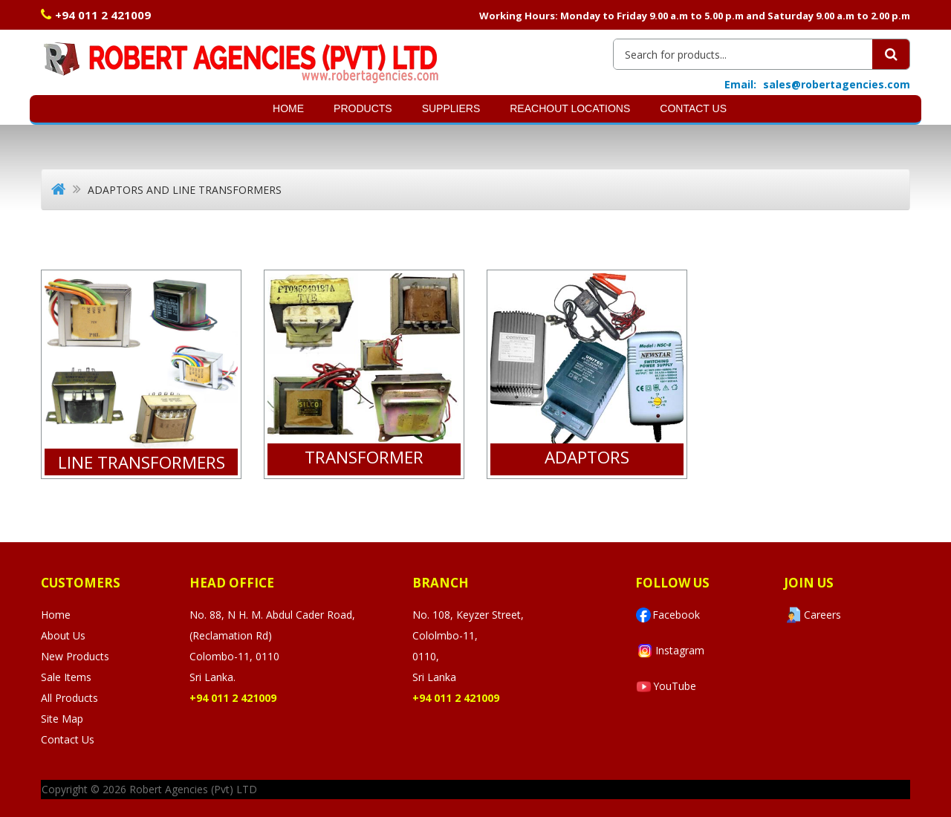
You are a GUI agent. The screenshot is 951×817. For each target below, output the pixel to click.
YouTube (665, 686)
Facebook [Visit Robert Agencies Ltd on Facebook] (667, 615)
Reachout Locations (570, 108)
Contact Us (693, 108)
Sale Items (66, 677)
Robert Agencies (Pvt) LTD (193, 789)
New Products (75, 656)
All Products (69, 698)
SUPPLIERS (451, 108)
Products (363, 108)
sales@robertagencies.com (836, 84)
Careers (812, 615)
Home (288, 108)
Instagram (669, 650)
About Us (63, 635)
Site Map (62, 719)
